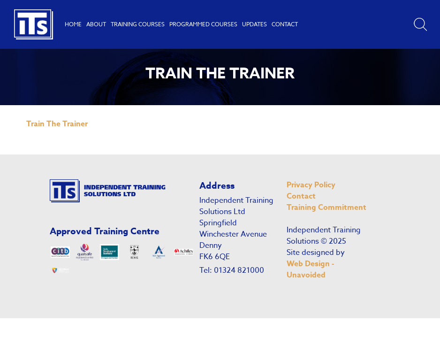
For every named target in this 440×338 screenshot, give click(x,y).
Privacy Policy (311, 185)
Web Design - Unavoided (310, 269)
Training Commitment (326, 207)
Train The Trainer (57, 124)
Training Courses (138, 24)
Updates (254, 24)
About (96, 24)
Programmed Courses (203, 24)
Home (73, 24)
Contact (285, 24)
